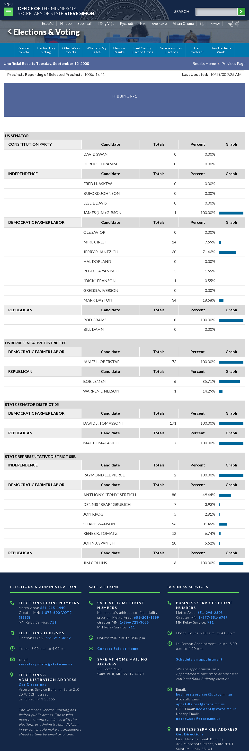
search (181, 11)
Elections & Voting (43, 31)
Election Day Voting (46, 50)
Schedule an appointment (199, 659)
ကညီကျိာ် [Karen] (233, 23)
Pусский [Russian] (126, 23)
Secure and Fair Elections (171, 50)
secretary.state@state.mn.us (45, 664)
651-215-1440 (52, 608)
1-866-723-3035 (134, 622)
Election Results (119, 50)
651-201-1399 (146, 617)
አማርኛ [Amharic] (215, 23)
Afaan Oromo (183, 23)
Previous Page (233, 63)
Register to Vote (24, 50)
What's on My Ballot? (97, 50)
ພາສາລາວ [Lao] (159, 23)
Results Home (204, 63)
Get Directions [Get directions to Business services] (190, 734)
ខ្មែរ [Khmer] (202, 23)
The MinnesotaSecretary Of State (56, 11)
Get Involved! (196, 50)
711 (53, 622)
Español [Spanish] (48, 23)
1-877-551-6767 (213, 617)
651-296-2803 (210, 612)
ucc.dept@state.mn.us (216, 709)
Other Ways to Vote (71, 50)
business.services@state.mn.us (204, 694)
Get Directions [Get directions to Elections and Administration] (32, 684)
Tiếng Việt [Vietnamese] (106, 23)
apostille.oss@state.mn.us (200, 704)
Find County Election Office (142, 50)
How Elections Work (221, 50)
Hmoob (66, 23)
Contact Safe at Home (117, 648)
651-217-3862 (58, 638)
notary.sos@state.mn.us (198, 718)
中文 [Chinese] (142, 23)
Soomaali (84, 23)
